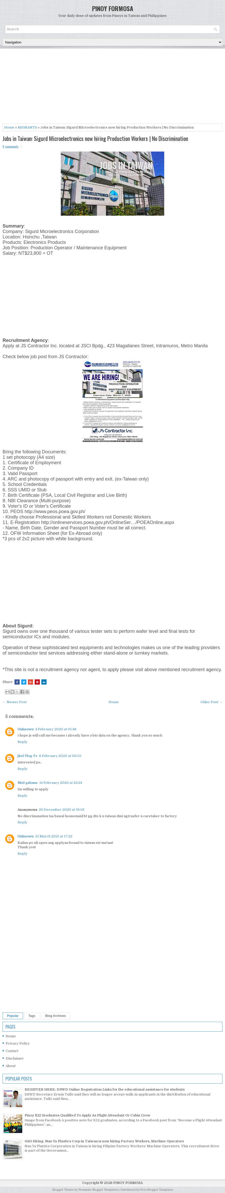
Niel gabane (28, 783)
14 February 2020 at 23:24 (60, 783)
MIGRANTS (27, 127)
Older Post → (211, 702)
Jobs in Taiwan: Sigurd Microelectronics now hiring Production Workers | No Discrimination (95, 138)
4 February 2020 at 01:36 (56, 729)
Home (9, 127)
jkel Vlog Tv (28, 756)
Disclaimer (15, 1058)
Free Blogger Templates (156, 1189)
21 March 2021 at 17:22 (53, 836)
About (11, 1066)
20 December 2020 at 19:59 (61, 810)
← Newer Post (15, 702)
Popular (13, 1016)
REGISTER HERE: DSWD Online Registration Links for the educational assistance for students (105, 1089)
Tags (31, 1016)
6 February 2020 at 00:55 (60, 756)
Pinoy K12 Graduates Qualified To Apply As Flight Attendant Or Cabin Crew (87, 1115)
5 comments (11, 146)
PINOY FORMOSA (112, 8)
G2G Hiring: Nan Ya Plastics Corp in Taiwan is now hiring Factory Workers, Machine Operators (104, 1141)
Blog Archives (55, 1016)
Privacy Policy (18, 1043)
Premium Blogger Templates (98, 1189)
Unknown (26, 729)
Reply (22, 742)
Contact (12, 1051)
